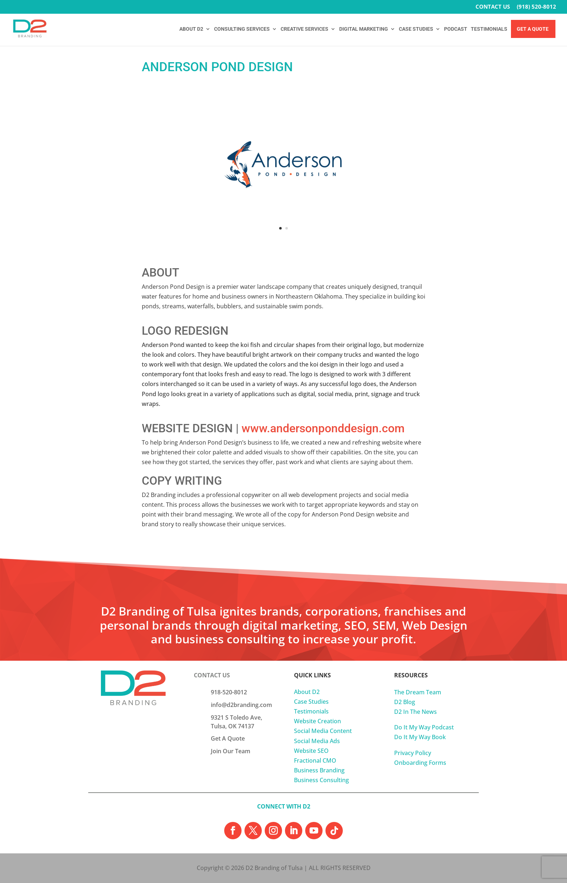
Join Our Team (230, 751)
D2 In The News (415, 712)
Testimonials (311, 711)
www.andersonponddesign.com (323, 428)
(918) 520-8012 (536, 7)
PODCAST (455, 29)
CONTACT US (493, 7)
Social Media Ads (317, 741)
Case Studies (311, 702)
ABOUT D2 (191, 29)
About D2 (307, 692)
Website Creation (317, 721)
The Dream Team (417, 692)
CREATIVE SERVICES (304, 29)
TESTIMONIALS (489, 29)
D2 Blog (404, 702)
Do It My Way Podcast (424, 727)
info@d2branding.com (241, 705)
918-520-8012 (229, 692)
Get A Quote (533, 29)
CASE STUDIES (416, 29)
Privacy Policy (412, 753)
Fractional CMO (315, 760)
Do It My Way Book (420, 737)
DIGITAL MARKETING (363, 29)
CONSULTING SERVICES (242, 29)
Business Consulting (321, 780)
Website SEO (311, 751)
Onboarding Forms (420, 763)
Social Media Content (323, 731)
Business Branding (319, 770)
